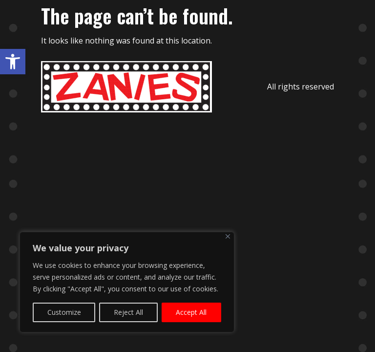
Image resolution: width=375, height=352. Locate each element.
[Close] (228, 236)
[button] (12, 61)
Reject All (128, 312)
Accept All (191, 312)
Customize (64, 312)
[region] (127, 282)
